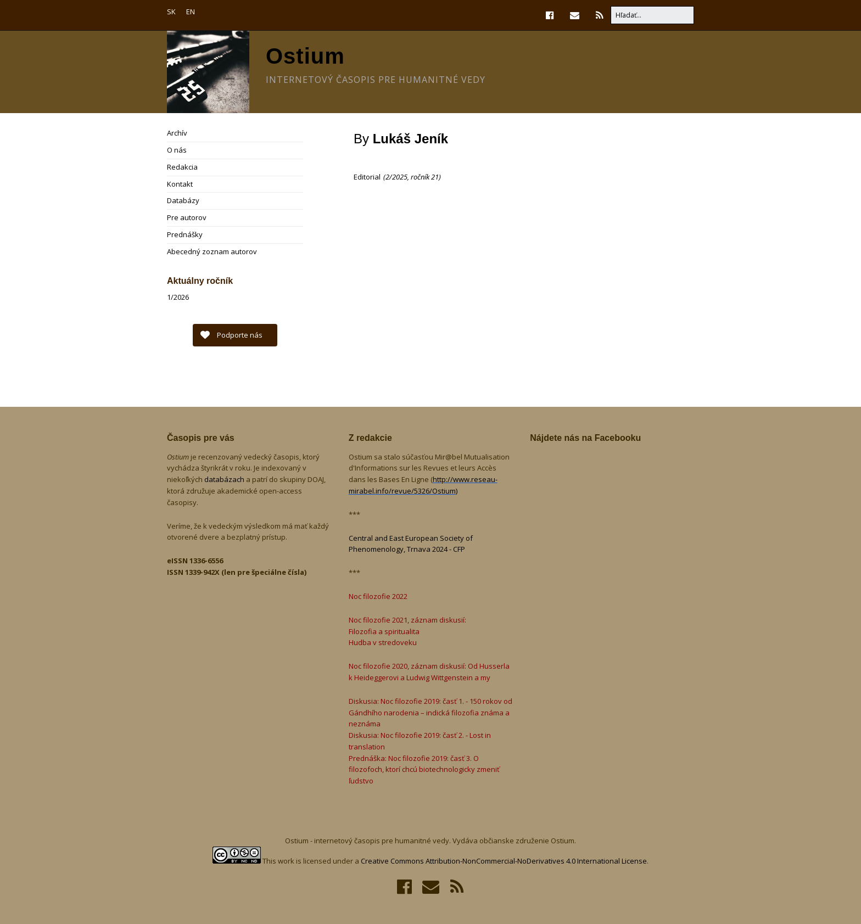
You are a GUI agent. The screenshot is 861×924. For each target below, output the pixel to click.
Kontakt (180, 184)
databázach (225, 479)
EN (190, 11)
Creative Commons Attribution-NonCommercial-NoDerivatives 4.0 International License (504, 861)
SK (171, 11)
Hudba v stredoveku (383, 642)
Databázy (183, 200)
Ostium (305, 56)
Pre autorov (186, 217)
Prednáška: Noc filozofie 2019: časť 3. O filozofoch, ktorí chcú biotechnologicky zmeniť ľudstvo (424, 769)
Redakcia (182, 167)
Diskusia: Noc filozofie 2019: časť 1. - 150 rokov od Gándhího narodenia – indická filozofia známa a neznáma (430, 712)
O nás (177, 150)
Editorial (368, 177)
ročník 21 (425, 177)
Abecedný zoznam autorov (212, 251)
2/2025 (396, 177)
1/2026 (178, 297)
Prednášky (185, 234)
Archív (177, 133)
